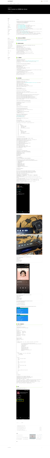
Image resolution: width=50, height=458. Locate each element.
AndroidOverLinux (10, 29)
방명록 (11, 3)
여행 (8, 20)
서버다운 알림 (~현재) (10, 43)
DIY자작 (8, 31)
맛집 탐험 (9, 33)
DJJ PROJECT (10, 1)
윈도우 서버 (9, 24)
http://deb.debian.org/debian (21, 25)
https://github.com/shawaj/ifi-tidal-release (21, 40)
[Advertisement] (29, 424)
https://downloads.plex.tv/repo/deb (22, 27)
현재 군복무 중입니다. (10, 47)
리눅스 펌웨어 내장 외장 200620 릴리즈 (21, 439)
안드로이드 (9, 30)
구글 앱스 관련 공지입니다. (10, 46)
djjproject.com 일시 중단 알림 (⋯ (11, 41)
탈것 (8, 32)
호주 (8, 21)
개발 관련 (9, 26)
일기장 (8, 19)
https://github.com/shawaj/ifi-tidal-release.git (31, 82)
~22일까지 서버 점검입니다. (10, 45)
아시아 (8, 22)
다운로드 (14, 3)
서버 (8, 23)
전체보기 (8, 18)
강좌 (8, 34)
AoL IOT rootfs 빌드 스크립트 (20, 438)
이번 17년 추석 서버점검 (10, 44)
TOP (41, 456)
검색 (40, 1)
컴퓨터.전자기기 (9, 27)
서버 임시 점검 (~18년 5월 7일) (10, 42)
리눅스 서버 (9, 25)
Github (18, 3)
